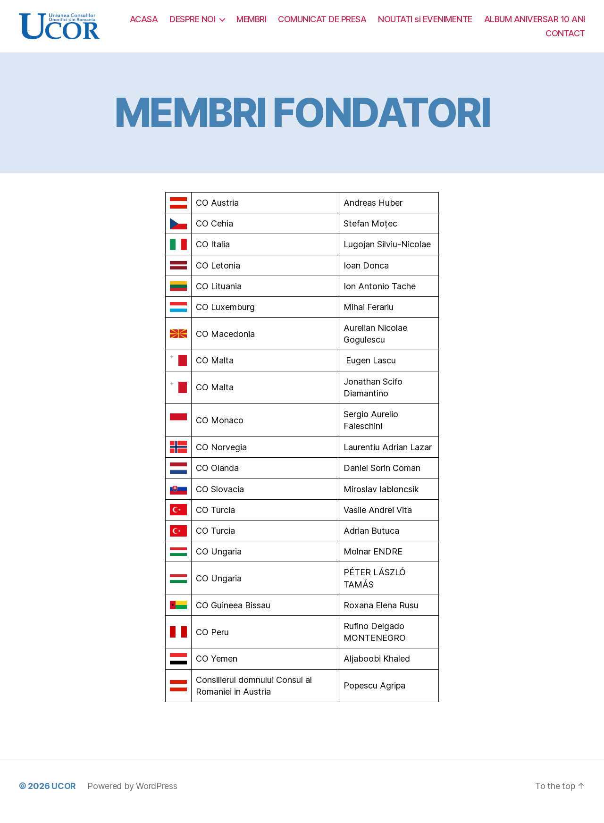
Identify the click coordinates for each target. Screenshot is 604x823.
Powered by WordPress (132, 796)
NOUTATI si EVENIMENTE (538, 24)
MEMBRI (364, 24)
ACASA (257, 24)
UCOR (63, 796)
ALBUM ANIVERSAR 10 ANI (483, 38)
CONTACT (565, 38)
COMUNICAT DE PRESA (435, 24)
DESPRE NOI (305, 24)
